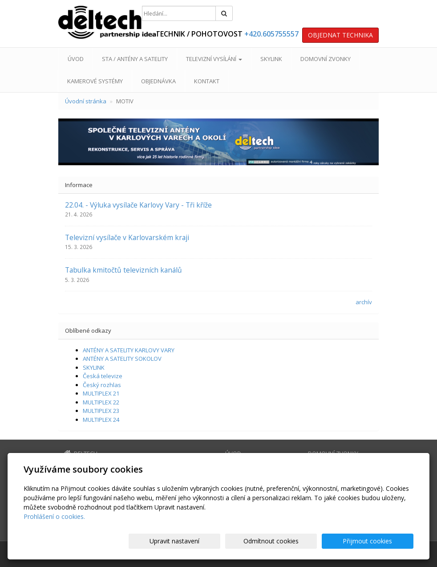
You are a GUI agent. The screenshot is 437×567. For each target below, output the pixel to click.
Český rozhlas (102, 385)
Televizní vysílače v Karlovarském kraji (127, 237)
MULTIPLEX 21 (101, 393)
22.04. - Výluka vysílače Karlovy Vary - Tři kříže (138, 205)
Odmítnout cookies (306, 541)
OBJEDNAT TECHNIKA (340, 35)
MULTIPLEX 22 (101, 402)
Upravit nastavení (234, 541)
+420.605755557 (271, 34)
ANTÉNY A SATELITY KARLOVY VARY (128, 350)
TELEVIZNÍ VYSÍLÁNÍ (214, 59)
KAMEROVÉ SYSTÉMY (95, 81)
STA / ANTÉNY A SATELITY (135, 59)
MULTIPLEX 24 (101, 420)
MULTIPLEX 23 (101, 411)
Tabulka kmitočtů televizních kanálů (123, 270)
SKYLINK (271, 59)
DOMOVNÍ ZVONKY (325, 59)
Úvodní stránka (85, 101)
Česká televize (102, 376)
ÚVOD (76, 59)
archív (364, 302)
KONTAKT (206, 81)
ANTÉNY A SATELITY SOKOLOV (122, 359)
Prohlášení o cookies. (54, 516)
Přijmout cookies (379, 541)
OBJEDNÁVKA (158, 81)
